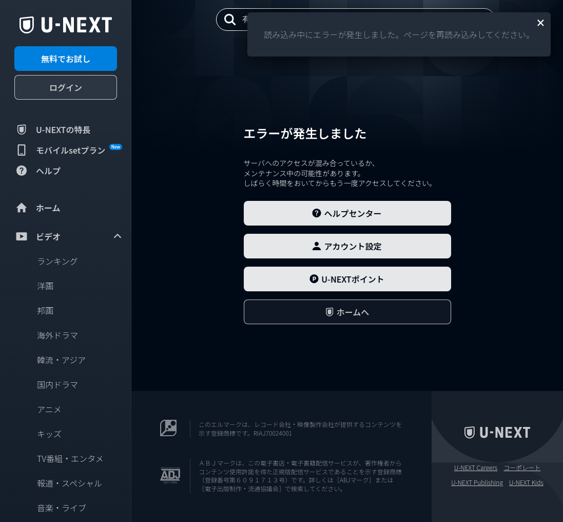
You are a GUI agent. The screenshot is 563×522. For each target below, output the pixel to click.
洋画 (45, 285)
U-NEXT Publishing (477, 482)
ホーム (37, 207)
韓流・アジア (61, 359)
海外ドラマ (57, 335)
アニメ (49, 409)
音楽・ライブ (61, 507)
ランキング (57, 261)
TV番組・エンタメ (70, 458)
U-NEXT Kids (526, 482)
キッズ (49, 433)
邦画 (45, 310)
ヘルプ (37, 170)
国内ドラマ (57, 384)
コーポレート (521, 467)
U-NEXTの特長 (52, 129)
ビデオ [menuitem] (68, 236)
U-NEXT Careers (476, 467)
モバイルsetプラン (68, 150)
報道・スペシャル (69, 483)
